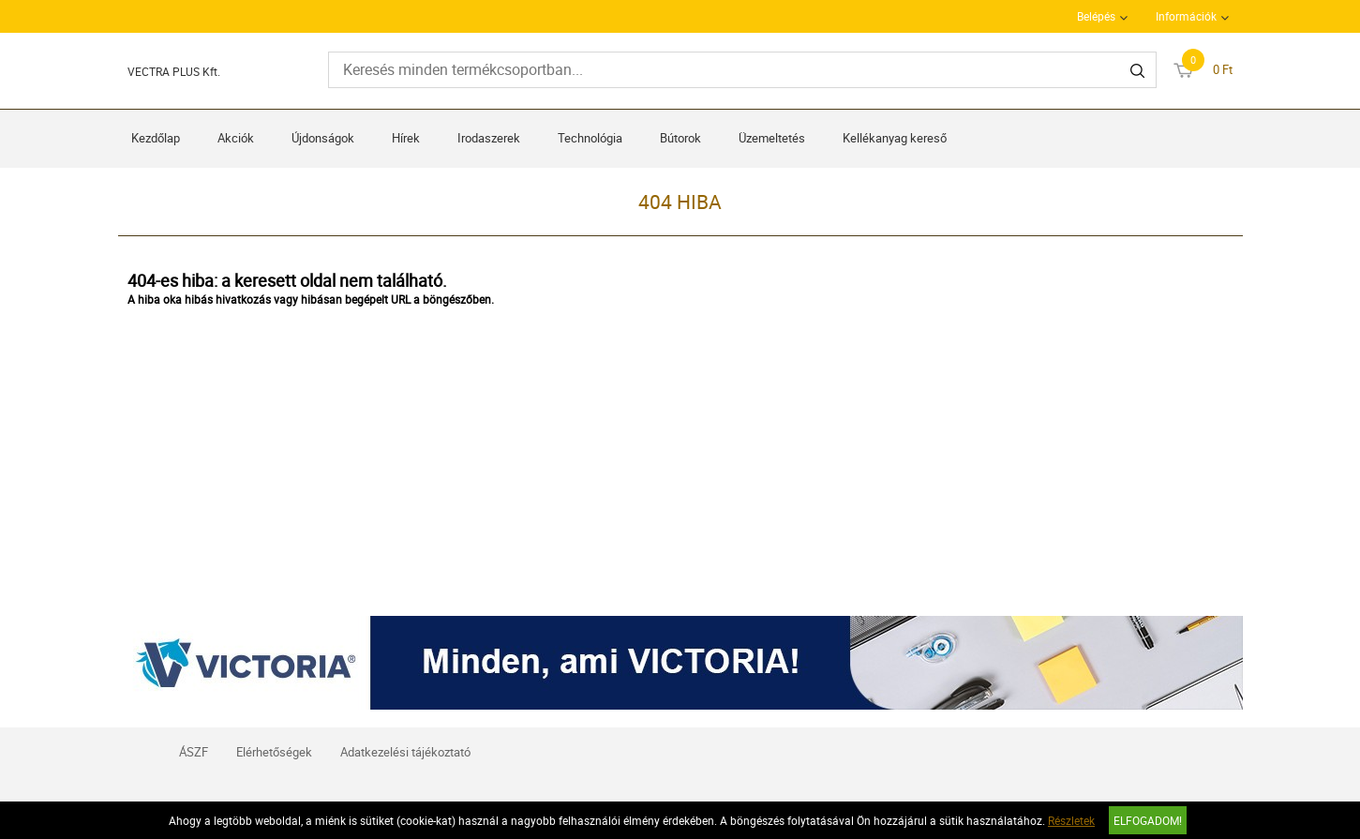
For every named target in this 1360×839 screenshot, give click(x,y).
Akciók (235, 137)
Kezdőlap (155, 137)
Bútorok (680, 137)
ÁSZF (193, 751)
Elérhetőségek (274, 751)
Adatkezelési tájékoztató (405, 751)
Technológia (590, 137)
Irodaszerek (488, 137)
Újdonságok (322, 137)
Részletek (1071, 820)
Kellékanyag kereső (895, 137)
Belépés (1096, 15)
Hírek (406, 137)
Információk (1186, 15)
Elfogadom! (1147, 820)
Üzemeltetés (772, 137)
